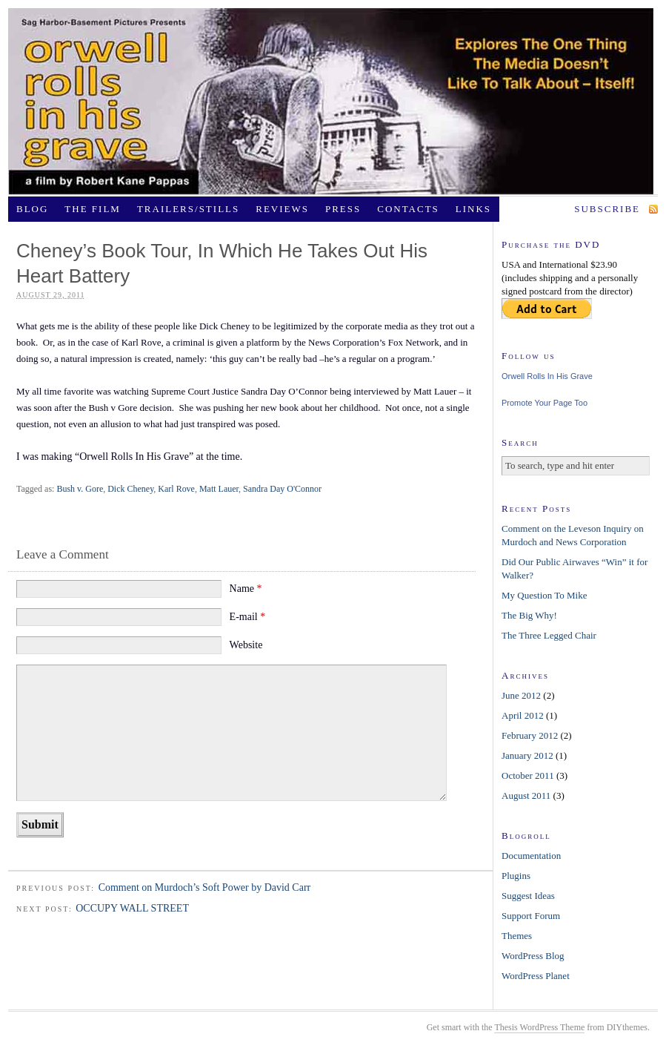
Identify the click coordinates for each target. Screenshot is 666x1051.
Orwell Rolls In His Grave (547, 376)
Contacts (408, 208)
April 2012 (523, 715)
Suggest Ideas (528, 895)
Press (343, 208)
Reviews (282, 208)
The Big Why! (529, 615)
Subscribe (607, 208)
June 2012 (521, 695)
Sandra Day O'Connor (282, 489)
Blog (32, 208)
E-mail (248, 616)
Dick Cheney (130, 489)
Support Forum (531, 915)
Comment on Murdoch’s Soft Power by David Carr (205, 887)
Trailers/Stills (188, 208)
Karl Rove (176, 489)
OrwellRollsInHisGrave (331, 101)
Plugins (516, 875)
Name (246, 588)
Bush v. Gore (79, 489)
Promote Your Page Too (544, 402)
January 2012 (527, 755)
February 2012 (530, 735)
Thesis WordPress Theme (539, 1027)
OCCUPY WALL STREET (132, 908)
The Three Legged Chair (549, 635)
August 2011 (526, 795)
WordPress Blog (533, 955)
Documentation (531, 855)
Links (473, 208)
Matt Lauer (219, 489)
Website (246, 644)
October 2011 (528, 775)
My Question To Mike (544, 595)
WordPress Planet (536, 975)
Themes (517, 935)
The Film (92, 208)
